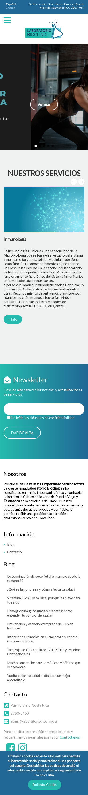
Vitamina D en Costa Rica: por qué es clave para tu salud (44, 600)
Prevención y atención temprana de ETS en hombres (40, 626)
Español (11, 4)
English (10, 7)
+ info (12, 319)
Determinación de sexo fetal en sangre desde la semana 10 (43, 578)
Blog (11, 544)
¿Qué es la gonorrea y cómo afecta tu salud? (41, 589)
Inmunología (15, 239)
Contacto (14, 552)
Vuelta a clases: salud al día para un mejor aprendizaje (39, 677)
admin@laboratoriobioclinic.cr (34, 721)
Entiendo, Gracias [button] (45, 785)
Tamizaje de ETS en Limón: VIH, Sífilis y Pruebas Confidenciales (43, 652)
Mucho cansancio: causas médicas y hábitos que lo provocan (44, 665)
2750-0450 (20, 713)
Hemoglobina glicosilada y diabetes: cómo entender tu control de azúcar (39, 613)
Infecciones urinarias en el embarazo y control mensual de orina (42, 639)
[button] (44, 97)
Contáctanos (70, 737)
